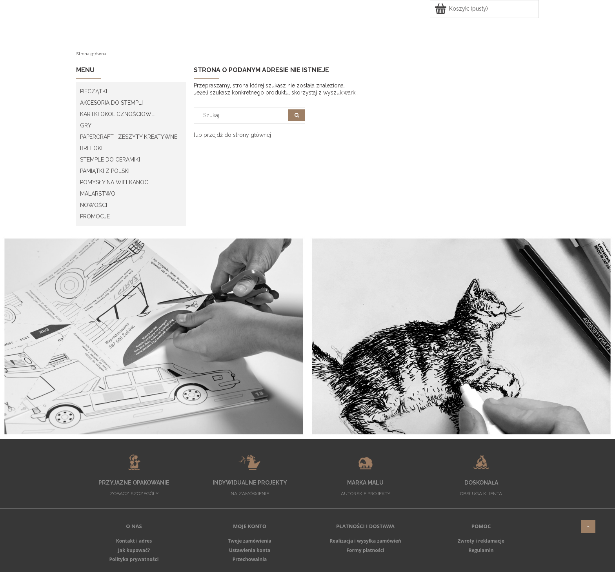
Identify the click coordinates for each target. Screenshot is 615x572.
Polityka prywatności (134, 559)
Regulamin (481, 550)
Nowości (93, 205)
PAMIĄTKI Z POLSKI (104, 171)
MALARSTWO (97, 194)
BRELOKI (91, 148)
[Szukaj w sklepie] (243, 115)
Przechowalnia (250, 559)
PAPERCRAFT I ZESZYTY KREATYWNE (128, 137)
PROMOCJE (95, 216)
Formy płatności (365, 550)
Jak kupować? (134, 550)
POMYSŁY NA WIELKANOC (114, 182)
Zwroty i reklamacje (481, 540)
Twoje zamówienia (249, 540)
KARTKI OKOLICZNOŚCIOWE (117, 114)
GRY (85, 125)
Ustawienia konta (250, 550)
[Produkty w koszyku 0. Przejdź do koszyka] (462, 8)
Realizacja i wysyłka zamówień (365, 540)
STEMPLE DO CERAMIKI (110, 159)
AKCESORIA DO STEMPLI (111, 103)
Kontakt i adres (134, 540)
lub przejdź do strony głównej (232, 135)
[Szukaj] (296, 115)
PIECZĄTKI (93, 91)
